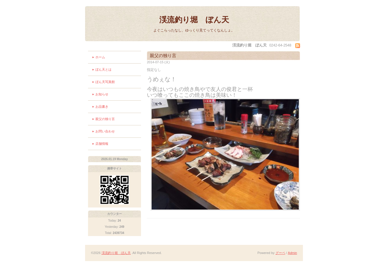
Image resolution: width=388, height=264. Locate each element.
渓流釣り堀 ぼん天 (194, 19)
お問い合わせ (105, 131)
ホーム (100, 57)
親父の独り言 (105, 119)
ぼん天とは (103, 69)
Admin (292, 253)
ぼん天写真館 (105, 82)
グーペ (280, 253)
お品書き (101, 106)
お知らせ (101, 94)
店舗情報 (101, 143)
